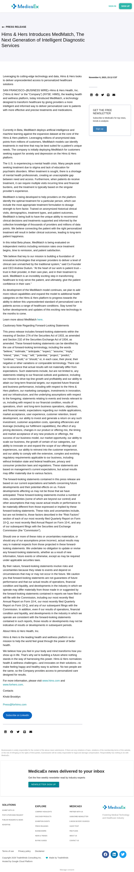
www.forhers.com (13, 684)
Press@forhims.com (14, 704)
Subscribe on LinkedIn (17, 715)
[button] (5, 731)
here (39, 319)
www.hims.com (51, 680)
